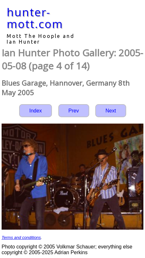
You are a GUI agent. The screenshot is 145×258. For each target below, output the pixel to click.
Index (35, 110)
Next (110, 110)
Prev (74, 110)
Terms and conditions (21, 237)
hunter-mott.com (35, 17)
